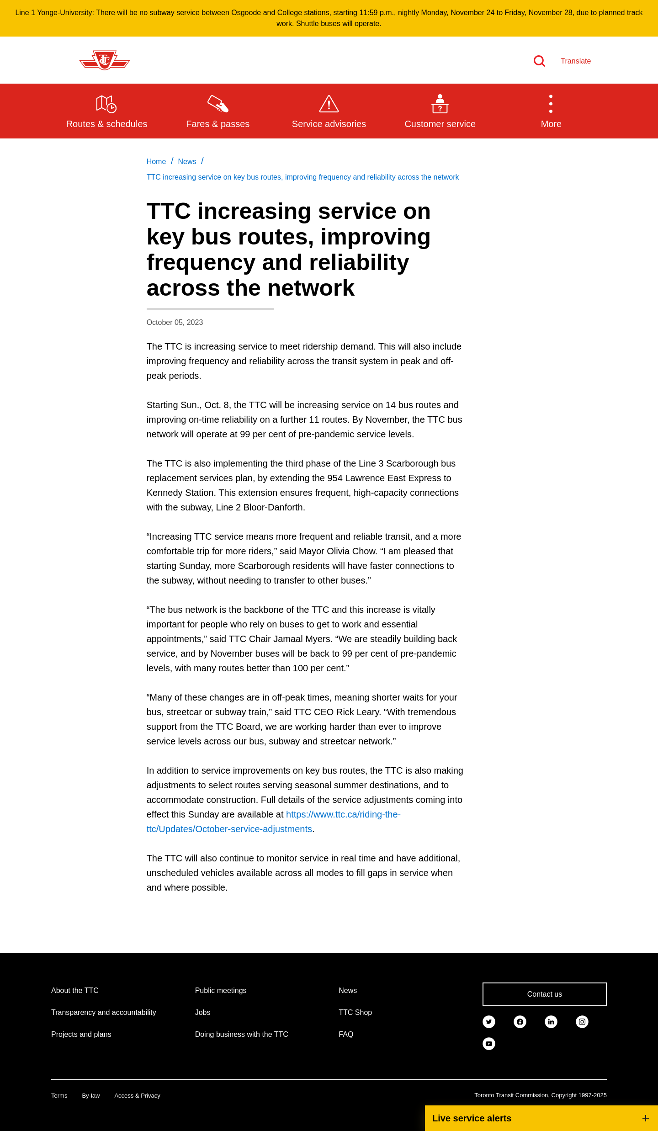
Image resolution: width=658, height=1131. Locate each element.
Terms (59, 1095)
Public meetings (221, 990)
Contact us (544, 994)
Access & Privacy (137, 1095)
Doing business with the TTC (241, 1034)
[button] (551, 111)
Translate (576, 61)
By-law (91, 1095)
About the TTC (75, 990)
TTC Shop (355, 1012)
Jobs (203, 1012)
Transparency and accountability (103, 1012)
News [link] (187, 161)
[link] (489, 1021)
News (348, 990)
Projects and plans (81, 1034)
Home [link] (156, 161)
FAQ (346, 1034)
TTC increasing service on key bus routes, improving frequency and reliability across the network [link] (303, 177)
